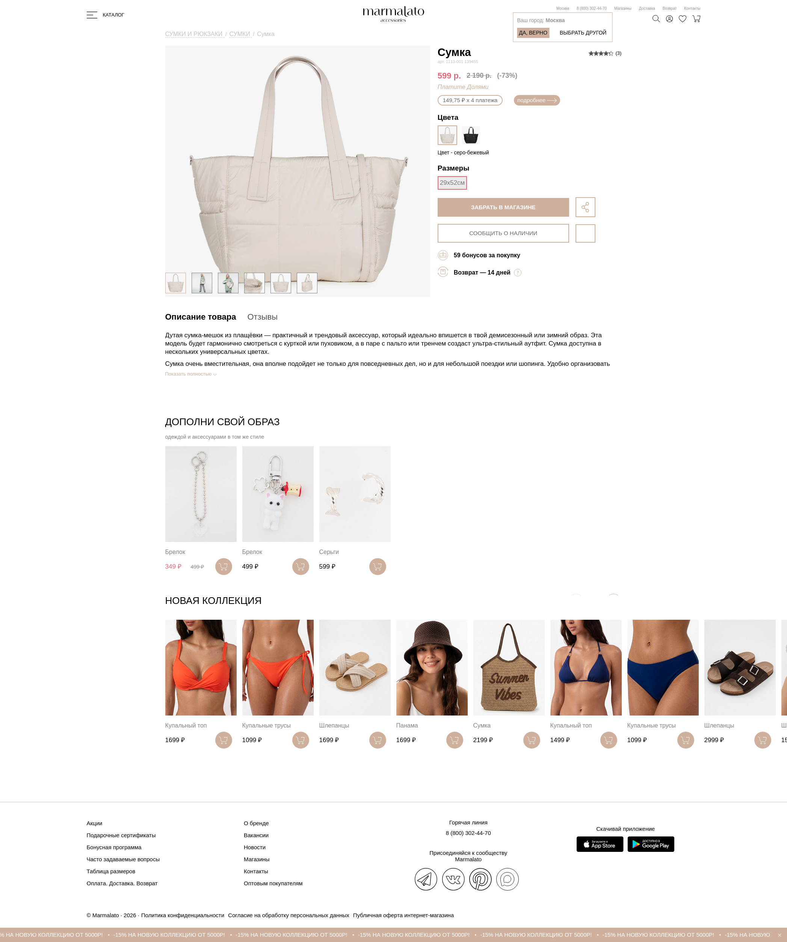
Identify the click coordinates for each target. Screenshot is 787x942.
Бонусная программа (114, 847)
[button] (613, 602)
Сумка (482, 725)
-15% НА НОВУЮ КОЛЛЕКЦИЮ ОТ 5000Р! (59, 934)
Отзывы (262, 317)
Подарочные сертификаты (121, 835)
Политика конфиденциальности (182, 915)
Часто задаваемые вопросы (123, 859)
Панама (407, 725)
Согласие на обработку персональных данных (288, 915)
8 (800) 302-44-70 (592, 8)
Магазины (622, 8)
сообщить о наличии (503, 233)
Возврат (670, 8)
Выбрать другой (583, 33)
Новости (255, 847)
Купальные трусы (266, 725)
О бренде (256, 823)
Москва (562, 8)
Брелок (175, 552)
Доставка (647, 8)
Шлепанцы (334, 725)
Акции (95, 823)
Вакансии (256, 835)
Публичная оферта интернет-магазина (403, 915)
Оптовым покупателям (273, 883)
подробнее (537, 100)
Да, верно (533, 33)
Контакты (692, 8)
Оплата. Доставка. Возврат (122, 883)
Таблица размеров (111, 871)
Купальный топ (186, 725)
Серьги (329, 552)
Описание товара (200, 317)
